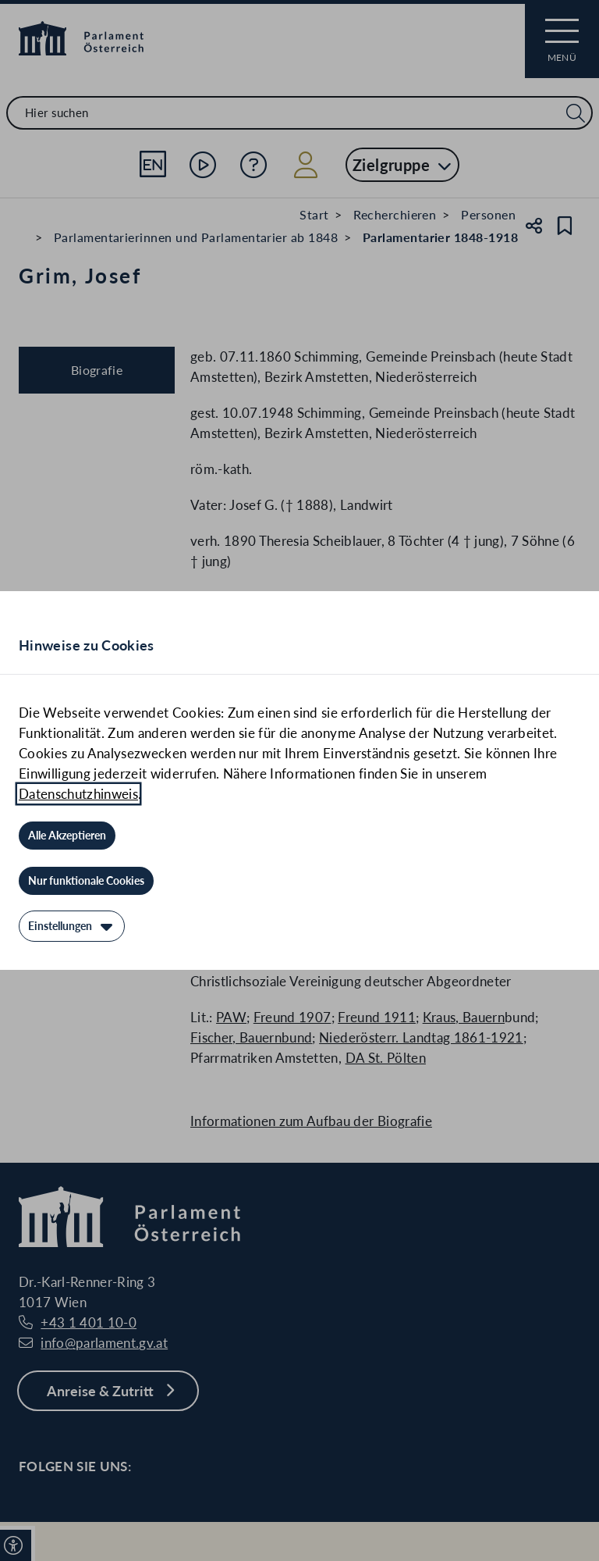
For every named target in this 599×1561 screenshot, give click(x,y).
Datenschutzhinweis (78, 794)
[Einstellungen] (72, 926)
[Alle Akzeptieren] (67, 835)
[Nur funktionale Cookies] (86, 881)
